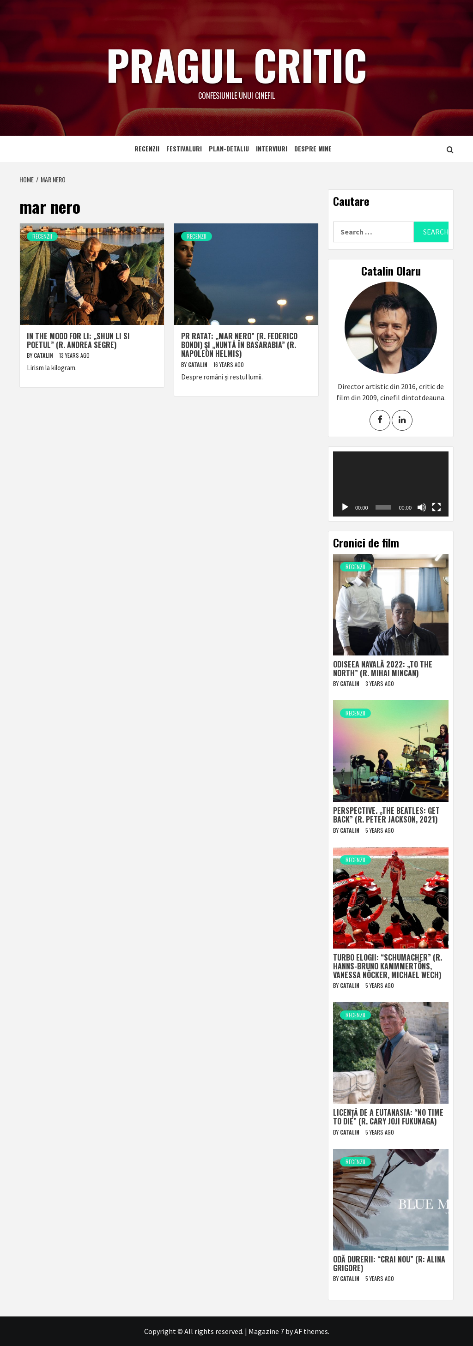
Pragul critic (236, 62)
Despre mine (313, 148)
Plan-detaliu (229, 148)
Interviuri (271, 148)
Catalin (44, 355)
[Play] (345, 507)
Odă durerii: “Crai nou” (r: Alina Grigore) (389, 1264)
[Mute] (421, 507)
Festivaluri (184, 148)
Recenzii (146, 148)
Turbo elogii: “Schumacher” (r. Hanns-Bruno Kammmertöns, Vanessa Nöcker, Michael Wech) (387, 966)
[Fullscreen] (436, 507)
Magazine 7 (266, 1331)
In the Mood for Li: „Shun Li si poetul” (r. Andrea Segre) (78, 340)
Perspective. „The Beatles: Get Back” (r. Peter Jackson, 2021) (386, 815)
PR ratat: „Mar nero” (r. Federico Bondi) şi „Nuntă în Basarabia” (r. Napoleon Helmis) (239, 344)
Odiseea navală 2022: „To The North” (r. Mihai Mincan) (382, 669)
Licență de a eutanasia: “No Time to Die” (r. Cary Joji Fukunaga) (388, 1117)
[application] (391, 484)
